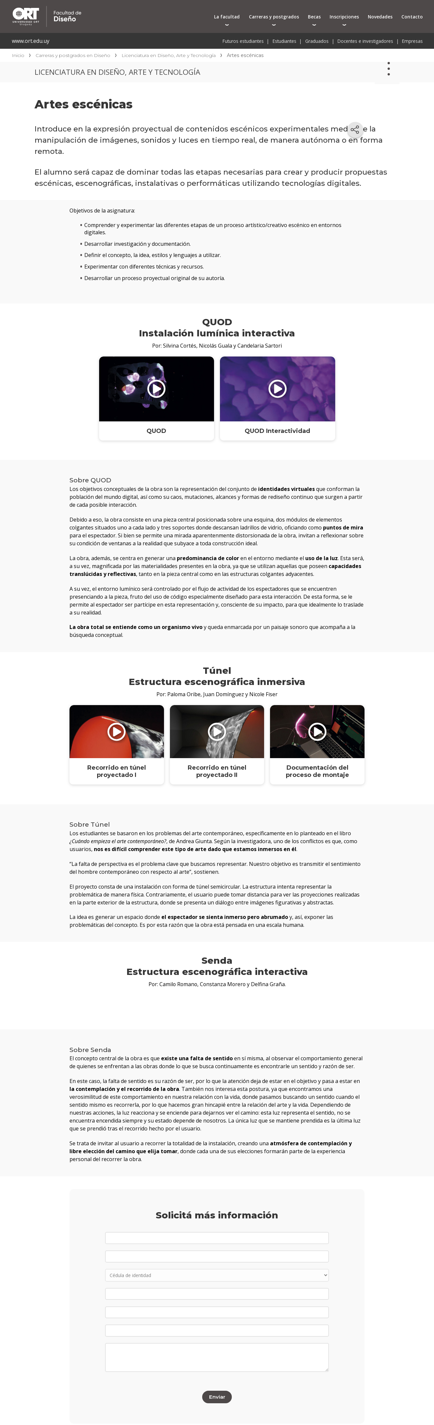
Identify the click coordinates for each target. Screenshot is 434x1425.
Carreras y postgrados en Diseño (73, 55)
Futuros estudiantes (243, 41)
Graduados (317, 41)
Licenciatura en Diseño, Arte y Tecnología (169, 55)
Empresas (412, 41)
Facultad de (109, 7)
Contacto (412, 17)
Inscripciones (344, 17)
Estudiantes (284, 41)
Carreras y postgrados (274, 17)
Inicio (18, 55)
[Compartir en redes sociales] (355, 130)
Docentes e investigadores (365, 41)
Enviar (217, 1391)
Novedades (380, 17)
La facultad (227, 17)
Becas (314, 17)
